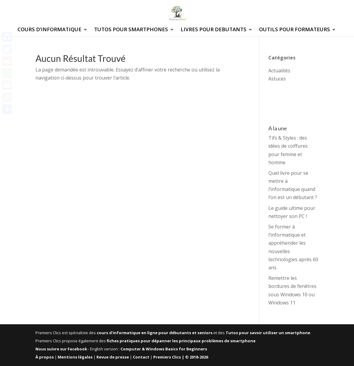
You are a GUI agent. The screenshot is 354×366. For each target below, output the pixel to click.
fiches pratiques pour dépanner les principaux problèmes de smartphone (181, 340)
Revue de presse (112, 357)
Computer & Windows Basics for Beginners (164, 349)
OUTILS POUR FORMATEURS (294, 30)
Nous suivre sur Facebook (61, 349)
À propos (44, 357)
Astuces (277, 78)
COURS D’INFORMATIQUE (49, 30)
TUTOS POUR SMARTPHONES (131, 30)
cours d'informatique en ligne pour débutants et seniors (154, 332)
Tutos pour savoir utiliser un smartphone (268, 332)
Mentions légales (75, 357)
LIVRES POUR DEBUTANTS (213, 30)
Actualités (279, 70)
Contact (141, 357)
